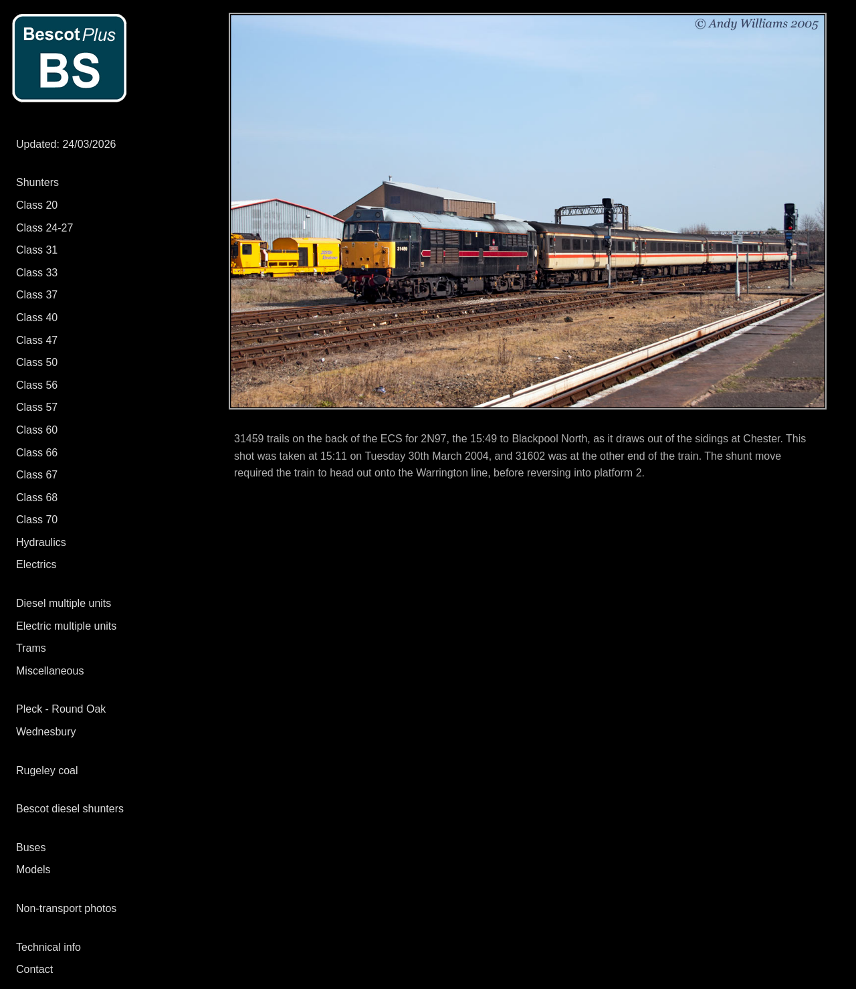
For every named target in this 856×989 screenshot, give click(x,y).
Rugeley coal (47, 770)
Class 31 (37, 250)
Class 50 (37, 362)
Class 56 (37, 385)
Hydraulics (41, 542)
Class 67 (37, 474)
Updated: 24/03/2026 (66, 144)
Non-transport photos (66, 908)
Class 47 (37, 340)
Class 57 (37, 407)
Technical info (48, 947)
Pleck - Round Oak (61, 709)
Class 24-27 (44, 228)
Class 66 (37, 452)
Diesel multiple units (63, 603)
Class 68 (37, 497)
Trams (31, 648)
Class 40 (37, 317)
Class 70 (37, 519)
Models (33, 869)
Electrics (36, 564)
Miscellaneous (50, 671)
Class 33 (37, 272)
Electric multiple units (66, 626)
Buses (30, 847)
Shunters (37, 182)
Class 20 (37, 205)
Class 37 (37, 294)
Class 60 (37, 430)
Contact (34, 969)
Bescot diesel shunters (70, 808)
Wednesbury (46, 731)
